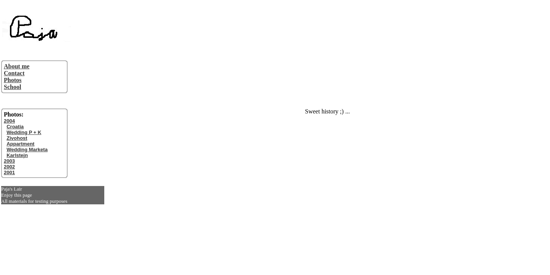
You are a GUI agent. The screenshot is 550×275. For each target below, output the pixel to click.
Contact (14, 73)
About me (16, 66)
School (12, 87)
